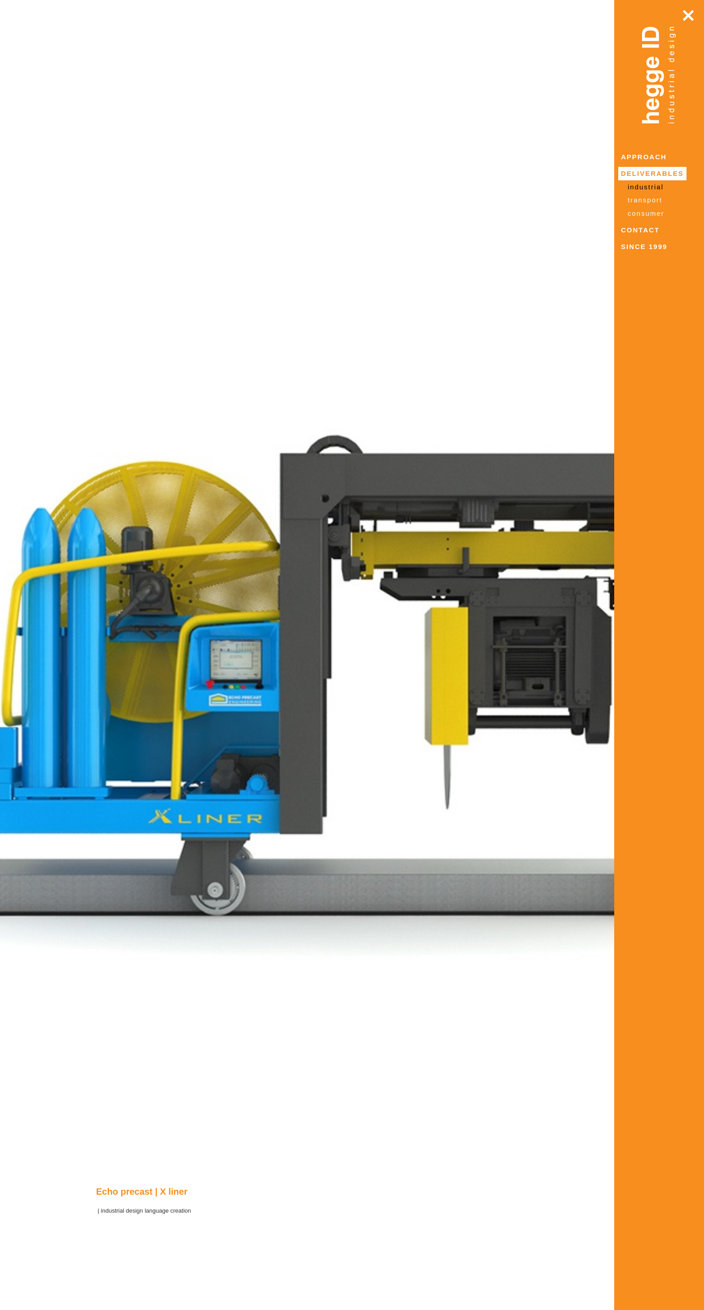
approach (644, 157)
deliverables (652, 173)
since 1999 (644, 246)
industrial (646, 187)
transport (645, 200)
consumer (646, 213)
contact (640, 230)
